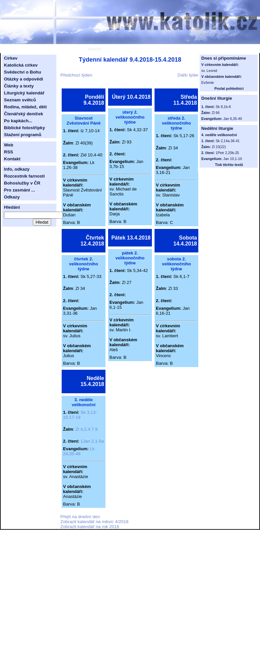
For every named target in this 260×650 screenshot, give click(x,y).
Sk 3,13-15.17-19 (80, 415)
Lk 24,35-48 (79, 451)
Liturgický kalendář (24, 92)
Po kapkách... (18, 120)
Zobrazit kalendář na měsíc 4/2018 (94, 521)
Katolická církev (21, 65)
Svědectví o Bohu (22, 72)
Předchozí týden (76, 75)
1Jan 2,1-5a (92, 441)
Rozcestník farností (24, 176)
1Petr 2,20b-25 (227, 153)
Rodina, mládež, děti (25, 106)
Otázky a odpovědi (23, 79)
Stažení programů (22, 134)
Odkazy (12, 196)
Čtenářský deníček (23, 113)
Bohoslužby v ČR (22, 183)
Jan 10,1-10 (232, 159)
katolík (94, 48)
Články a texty (19, 85)
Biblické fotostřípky (24, 127)
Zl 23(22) (219, 147)
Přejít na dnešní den (80, 516)
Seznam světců (20, 99)
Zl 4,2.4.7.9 (87, 429)
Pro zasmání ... (19, 190)
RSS (8, 151)
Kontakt (12, 158)
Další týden (188, 75)
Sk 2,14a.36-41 (227, 141)
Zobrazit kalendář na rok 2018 (89, 526)
